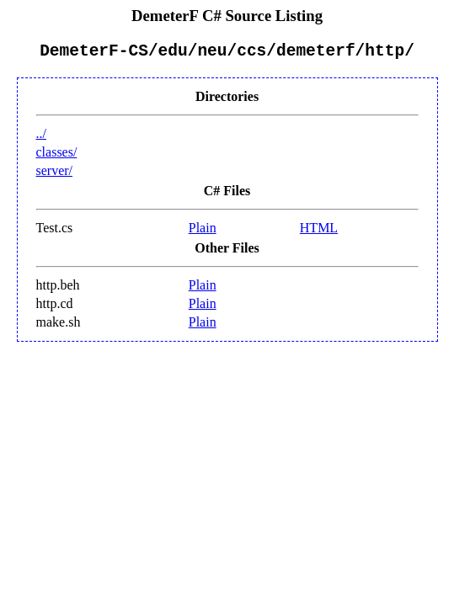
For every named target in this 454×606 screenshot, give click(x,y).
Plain (202, 232)
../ (41, 137)
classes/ (56, 156)
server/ (54, 174)
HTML (319, 232)
